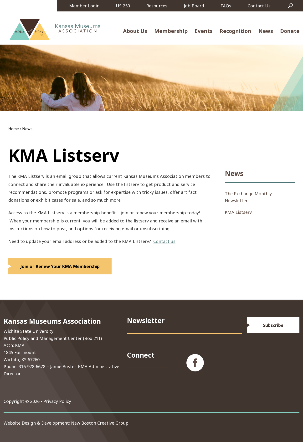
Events (203, 30)
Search (290, 5)
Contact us (164, 241)
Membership (171, 30)
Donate (289, 30)
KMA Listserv (238, 212)
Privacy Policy (57, 401)
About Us (135, 30)
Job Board (194, 6)
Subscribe (273, 325)
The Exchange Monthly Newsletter (248, 197)
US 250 (123, 6)
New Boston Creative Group (99, 423)
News (265, 30)
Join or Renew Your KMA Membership (60, 266)
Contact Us (259, 6)
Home (13, 128)
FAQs (226, 6)
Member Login (84, 6)
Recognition (235, 30)
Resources (156, 6)
